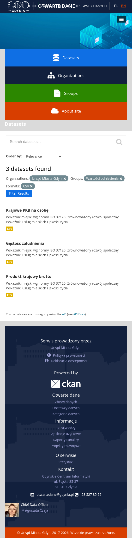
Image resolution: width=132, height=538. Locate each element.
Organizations (66, 75)
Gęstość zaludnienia (25, 243)
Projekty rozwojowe (66, 445)
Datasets (66, 57)
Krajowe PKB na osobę (27, 210)
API (64, 314)
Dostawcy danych (65, 408)
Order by (13, 156)
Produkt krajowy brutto (28, 276)
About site (66, 110)
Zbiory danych (66, 402)
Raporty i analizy (66, 439)
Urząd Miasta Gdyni (66, 347)
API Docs (79, 314)
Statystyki (66, 462)
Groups (66, 93)
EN (123, 6)
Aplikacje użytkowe (66, 433)
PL (116, 6)
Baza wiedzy (65, 427)
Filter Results (19, 193)
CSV (9, 229)
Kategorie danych (65, 414)
